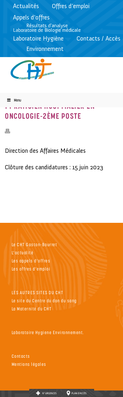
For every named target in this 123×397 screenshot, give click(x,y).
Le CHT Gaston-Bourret (34, 244)
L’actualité (23, 252)
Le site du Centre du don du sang (44, 300)
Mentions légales (29, 364)
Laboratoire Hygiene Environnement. (48, 332)
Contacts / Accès (98, 38)
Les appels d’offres (31, 260)
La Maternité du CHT (32, 308)
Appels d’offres (31, 17)
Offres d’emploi (71, 6)
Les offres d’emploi (31, 268)
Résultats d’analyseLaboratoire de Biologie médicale (47, 27)
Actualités (26, 6)
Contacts (21, 356)
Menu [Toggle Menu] (13, 100)
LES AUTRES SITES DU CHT (38, 292)
